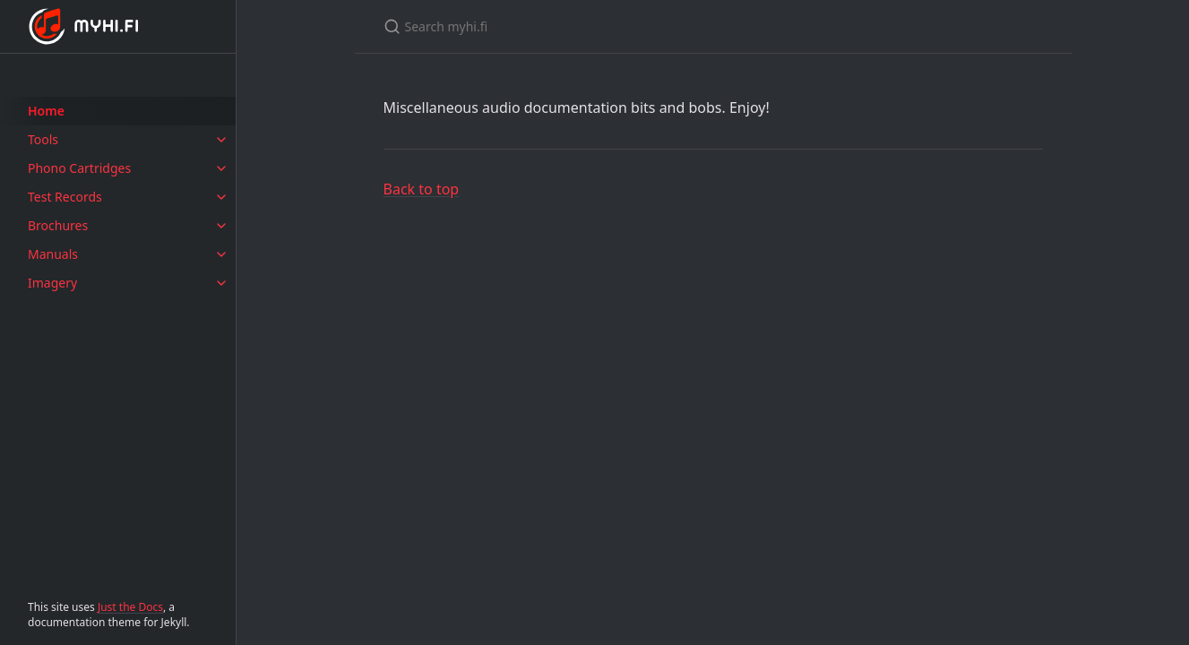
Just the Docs (130, 607)
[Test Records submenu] (221, 197)
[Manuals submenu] (221, 254)
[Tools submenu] (221, 139)
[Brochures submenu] (221, 225)
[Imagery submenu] (221, 283)
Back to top (421, 189)
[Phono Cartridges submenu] (221, 168)
